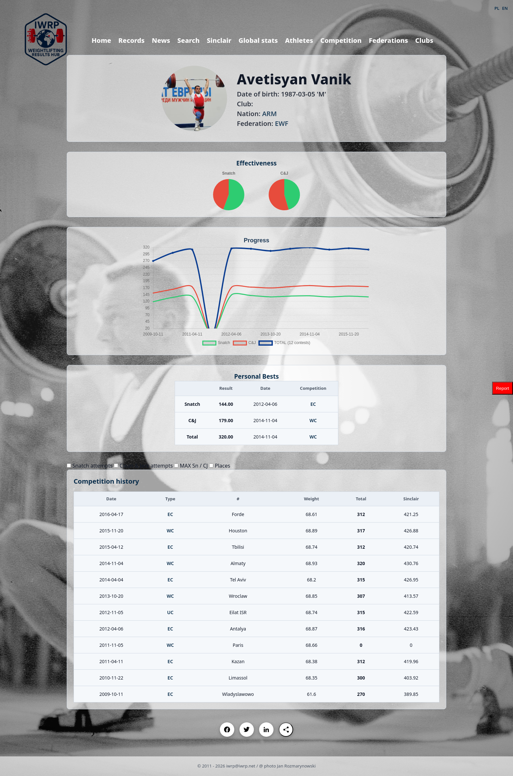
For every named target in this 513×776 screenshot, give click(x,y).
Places (219, 465)
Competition (341, 40)
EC (313, 404)
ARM (269, 113)
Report (502, 388)
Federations (388, 40)
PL (496, 8)
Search (188, 40)
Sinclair (219, 40)
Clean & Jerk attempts (143, 465)
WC (313, 420)
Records (131, 40)
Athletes (299, 40)
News (161, 40)
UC (170, 612)
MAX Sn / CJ (191, 465)
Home (101, 40)
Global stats (258, 40)
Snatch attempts (90, 465)
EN (505, 8)
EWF (281, 123)
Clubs (424, 40)
